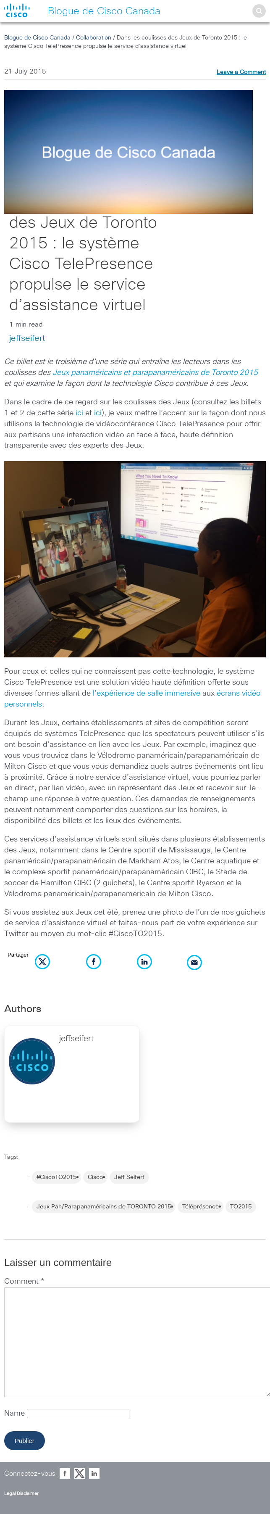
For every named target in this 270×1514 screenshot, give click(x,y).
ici (79, 413)
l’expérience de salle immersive (146, 693)
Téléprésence (200, 1207)
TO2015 (241, 1207)
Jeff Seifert (129, 1177)
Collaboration (93, 38)
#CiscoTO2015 (56, 1177)
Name (15, 1413)
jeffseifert (27, 338)
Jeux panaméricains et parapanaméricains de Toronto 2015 (155, 373)
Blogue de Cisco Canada (37, 38)
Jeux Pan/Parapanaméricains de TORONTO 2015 (104, 1207)
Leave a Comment (241, 72)
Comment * (24, 1281)
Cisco (95, 1177)
